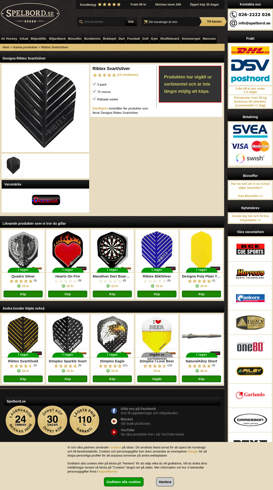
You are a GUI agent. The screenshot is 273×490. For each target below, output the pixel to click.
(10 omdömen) (127, 74)
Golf (145, 38)
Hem (6, 47)
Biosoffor (75, 38)
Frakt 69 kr (138, 4)
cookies (115, 447)
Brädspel (109, 38)
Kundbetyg (101, 4)
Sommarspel (191, 38)
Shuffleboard (169, 38)
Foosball (133, 38)
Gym (154, 38)
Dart (121, 38)
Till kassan (214, 21)
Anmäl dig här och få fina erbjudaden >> (250, 218)
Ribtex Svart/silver (54, 47)
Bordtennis (92, 38)
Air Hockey (9, 38)
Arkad (24, 38)
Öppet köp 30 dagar (204, 4)
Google (192, 451)
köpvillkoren (108, 471)
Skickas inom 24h (168, 4)
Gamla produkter (25, 47)
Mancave (209, 38)
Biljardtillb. (39, 38)
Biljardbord (57, 38)
